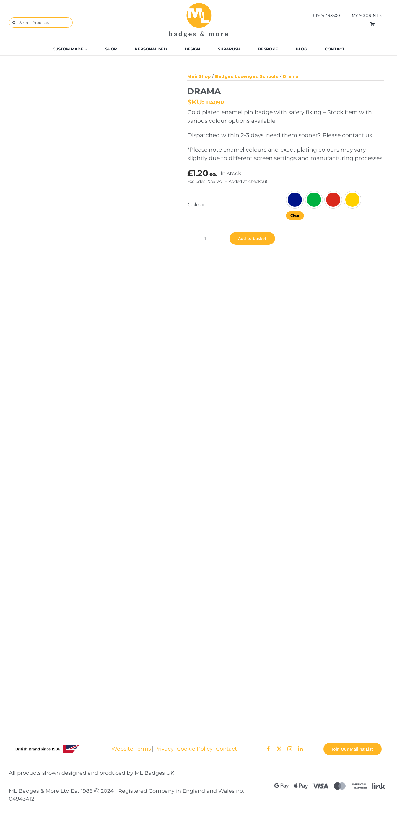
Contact (226, 749)
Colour (196, 204)
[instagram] (289, 748)
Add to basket (252, 238)
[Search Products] (41, 22)
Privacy (164, 749)
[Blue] (295, 200)
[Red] (333, 200)
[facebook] (268, 748)
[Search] (14, 22)
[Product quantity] (205, 238)
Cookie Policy (195, 749)
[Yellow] (352, 200)
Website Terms (131, 749)
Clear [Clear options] (295, 215)
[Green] (314, 200)
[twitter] (279, 748)
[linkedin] (300, 748)
